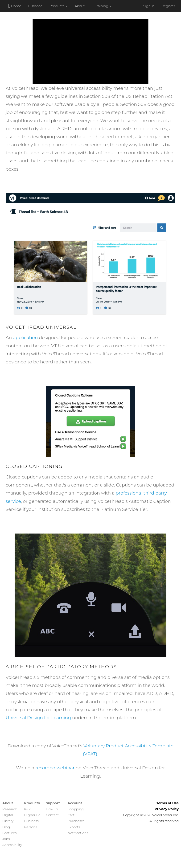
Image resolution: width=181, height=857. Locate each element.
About (81, 6)
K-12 (27, 809)
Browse (35, 6)
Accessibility (12, 845)
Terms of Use (167, 803)
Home (14, 6)
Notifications (78, 833)
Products (58, 6)
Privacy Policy (167, 809)
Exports (74, 827)
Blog (6, 827)
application (25, 337)
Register (168, 6)
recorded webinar (54, 768)
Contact (52, 815)
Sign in (149, 6)
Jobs (6, 839)
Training (103, 6)
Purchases (76, 821)
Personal (31, 827)
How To (52, 809)
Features (9, 833)
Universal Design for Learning (38, 717)
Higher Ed (32, 815)
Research (9, 809)
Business (31, 821)
